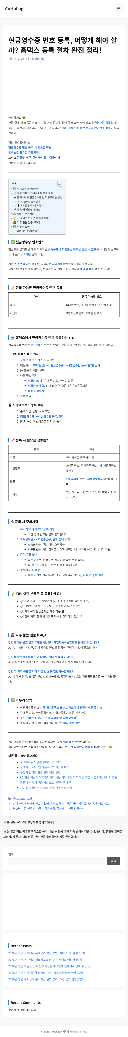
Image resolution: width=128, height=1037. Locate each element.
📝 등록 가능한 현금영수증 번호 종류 (33, 193)
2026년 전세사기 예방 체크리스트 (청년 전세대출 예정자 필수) (45, 959)
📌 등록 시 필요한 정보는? (27, 209)
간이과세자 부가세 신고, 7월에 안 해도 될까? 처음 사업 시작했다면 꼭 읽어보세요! (61, 803)
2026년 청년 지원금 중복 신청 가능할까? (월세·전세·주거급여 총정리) (49, 966)
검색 (11, 854)
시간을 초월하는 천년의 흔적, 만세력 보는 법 (46, 788)
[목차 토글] (58, 184)
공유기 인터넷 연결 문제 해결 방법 (40, 772)
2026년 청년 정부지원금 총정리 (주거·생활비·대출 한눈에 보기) (45, 972)
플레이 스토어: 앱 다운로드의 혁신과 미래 (44, 767)
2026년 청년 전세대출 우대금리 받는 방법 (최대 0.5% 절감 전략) (46, 953)
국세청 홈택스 (28, 360)
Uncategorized (22, 798)
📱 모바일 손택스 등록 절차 (30, 205)
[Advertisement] (64, 90)
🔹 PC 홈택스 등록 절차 (28, 201)
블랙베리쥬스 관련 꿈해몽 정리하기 (41, 762)
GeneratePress (78, 1031)
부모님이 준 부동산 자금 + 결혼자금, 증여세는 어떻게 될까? (48, 808)
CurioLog (14, 8)
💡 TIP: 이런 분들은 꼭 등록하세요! (32, 218)
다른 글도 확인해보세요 (28, 231)
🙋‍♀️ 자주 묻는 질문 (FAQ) (26, 222)
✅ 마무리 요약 (21, 226)
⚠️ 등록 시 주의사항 (23, 213)
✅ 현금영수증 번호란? (25, 188)
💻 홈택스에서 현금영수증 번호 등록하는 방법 (37, 197)
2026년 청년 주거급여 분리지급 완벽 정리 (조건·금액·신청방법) (45, 979)
